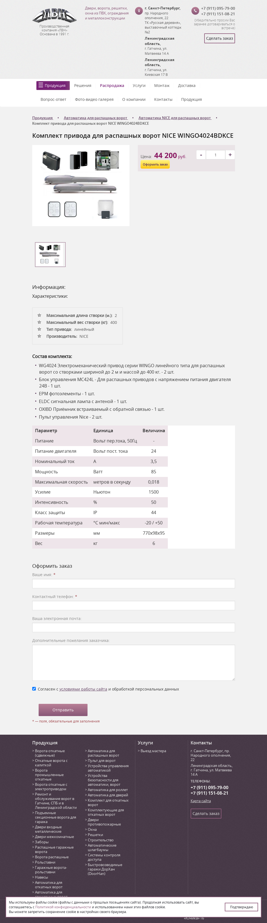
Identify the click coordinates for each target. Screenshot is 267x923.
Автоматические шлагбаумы (102, 847)
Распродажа (112, 85)
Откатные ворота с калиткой (51, 762)
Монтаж (161, 85)
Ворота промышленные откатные (49, 775)
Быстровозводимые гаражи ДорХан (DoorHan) (105, 869)
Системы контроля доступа (104, 857)
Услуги (139, 85)
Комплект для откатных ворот (108, 802)
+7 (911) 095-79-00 (218, 8)
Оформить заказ (155, 164)
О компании (134, 99)
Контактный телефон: (54, 596)
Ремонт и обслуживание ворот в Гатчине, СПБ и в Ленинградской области (56, 801)
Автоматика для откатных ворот (49, 884)
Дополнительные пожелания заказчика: (71, 640)
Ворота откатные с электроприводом (51, 786)
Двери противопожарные (104, 822)
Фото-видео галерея (94, 99)
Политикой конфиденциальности (63, 907)
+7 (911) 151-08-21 (218, 13)
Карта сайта (201, 800)
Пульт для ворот (102, 760)
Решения (82, 85)
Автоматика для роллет (108, 789)
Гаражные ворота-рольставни (51, 869)
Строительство (101, 839)
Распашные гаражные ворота (54, 849)
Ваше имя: (44, 574)
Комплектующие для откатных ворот (106, 812)
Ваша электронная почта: (57, 618)
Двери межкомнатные (54, 836)
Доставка (187, 85)
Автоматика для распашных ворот (103, 753)
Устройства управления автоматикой (108, 768)
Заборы (42, 841)
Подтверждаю (241, 907)
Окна (92, 829)
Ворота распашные (52, 856)
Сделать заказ (219, 38)
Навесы (41, 877)
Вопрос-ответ (53, 99)
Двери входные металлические (48, 829)
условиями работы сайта (83, 689)
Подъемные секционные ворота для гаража (55, 817)
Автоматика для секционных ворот (51, 894)
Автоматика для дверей (108, 794)
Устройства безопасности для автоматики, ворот (104, 780)
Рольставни (45, 862)
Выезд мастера (153, 750)
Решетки (95, 834)
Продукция (55, 85)
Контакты (163, 99)
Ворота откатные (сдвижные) (50, 753)
